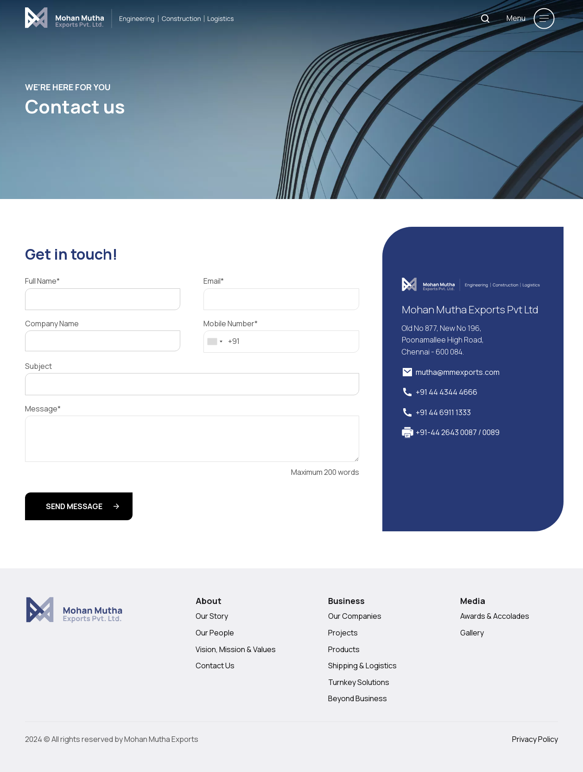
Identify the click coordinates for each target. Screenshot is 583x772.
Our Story (212, 616)
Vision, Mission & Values (236, 649)
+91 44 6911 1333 (443, 412)
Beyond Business (357, 698)
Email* (213, 281)
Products (344, 649)
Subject (38, 366)
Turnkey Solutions (358, 682)
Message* (43, 409)
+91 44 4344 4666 (446, 392)
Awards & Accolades (494, 616)
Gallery (472, 633)
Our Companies (354, 616)
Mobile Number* (230, 323)
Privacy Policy (535, 739)
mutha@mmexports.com (458, 372)
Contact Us (215, 665)
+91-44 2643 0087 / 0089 (458, 432)
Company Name (52, 323)
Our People (215, 633)
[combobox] (214, 341)
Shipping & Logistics (362, 665)
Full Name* (42, 281)
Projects (343, 633)
